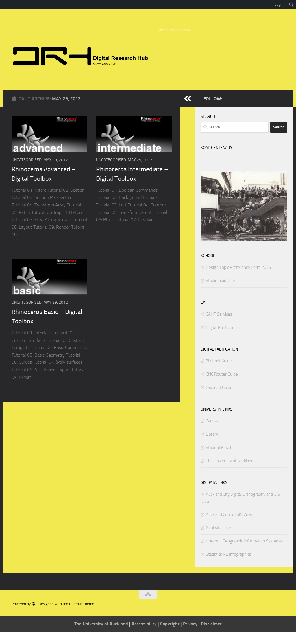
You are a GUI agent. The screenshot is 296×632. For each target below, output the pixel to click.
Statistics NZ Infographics (228, 554)
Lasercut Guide (219, 387)
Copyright (170, 624)
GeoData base (218, 527)
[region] (244, 206)
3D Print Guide (219, 360)
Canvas (212, 421)
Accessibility (145, 624)
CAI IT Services (219, 314)
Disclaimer (211, 624)
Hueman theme (81, 604)
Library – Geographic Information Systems (244, 541)
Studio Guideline (220, 280)
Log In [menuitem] (279, 4)
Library (212, 434)
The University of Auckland (230, 460)
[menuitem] (291, 4)
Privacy (191, 624)
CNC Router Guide (222, 374)
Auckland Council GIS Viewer (231, 514)
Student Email (218, 447)
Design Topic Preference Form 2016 (238, 267)
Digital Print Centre (223, 327)
